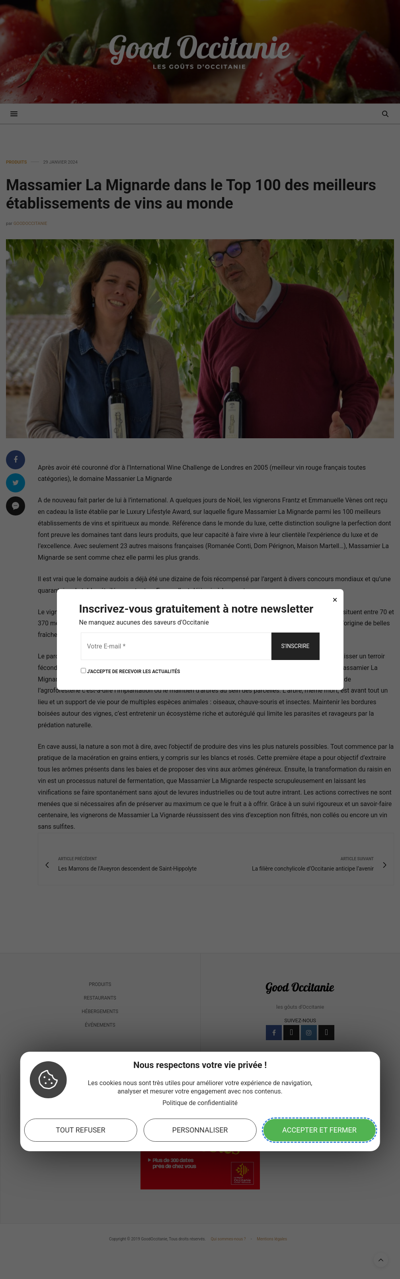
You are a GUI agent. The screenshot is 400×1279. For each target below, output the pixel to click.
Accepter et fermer (319, 1130)
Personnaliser (200, 1130)
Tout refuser (80, 1130)
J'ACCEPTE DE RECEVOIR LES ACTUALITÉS (130, 671)
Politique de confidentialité (200, 1103)
